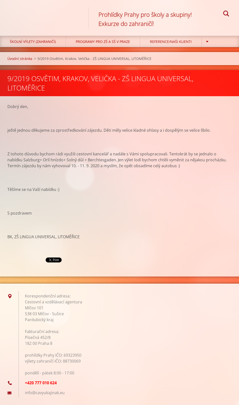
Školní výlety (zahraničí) (33, 41)
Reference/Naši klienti (171, 41)
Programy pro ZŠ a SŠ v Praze (103, 41)
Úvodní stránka (19, 58)
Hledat (226, 14)
